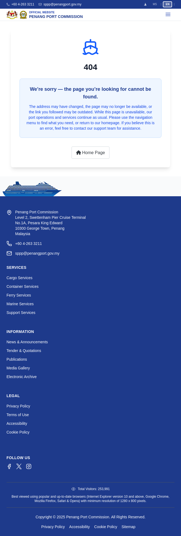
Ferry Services (19, 295)
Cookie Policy (18, 432)
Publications (17, 359)
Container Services (22, 286)
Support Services (21, 312)
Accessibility (17, 423)
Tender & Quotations (24, 350)
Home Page (90, 152)
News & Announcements (27, 342)
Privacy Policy (18, 406)
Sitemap (128, 527)
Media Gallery (18, 368)
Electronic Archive (22, 377)
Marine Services (20, 304)
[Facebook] (9, 466)
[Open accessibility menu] (145, 4)
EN (167, 4)
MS (155, 4)
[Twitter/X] (19, 466)
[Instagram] (28, 466)
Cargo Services (20, 278)
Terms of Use (18, 415)
